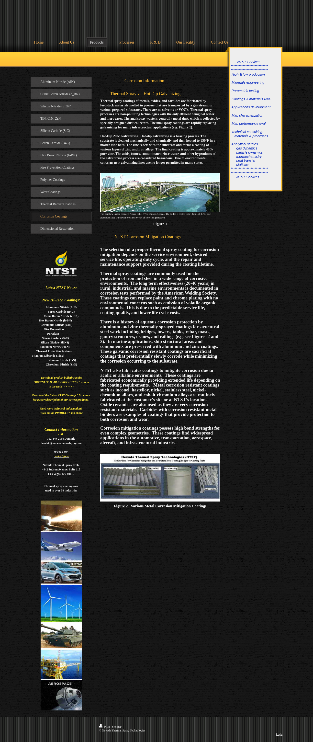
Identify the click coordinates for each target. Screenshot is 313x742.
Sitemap (117, 726)
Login (279, 734)
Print (105, 726)
